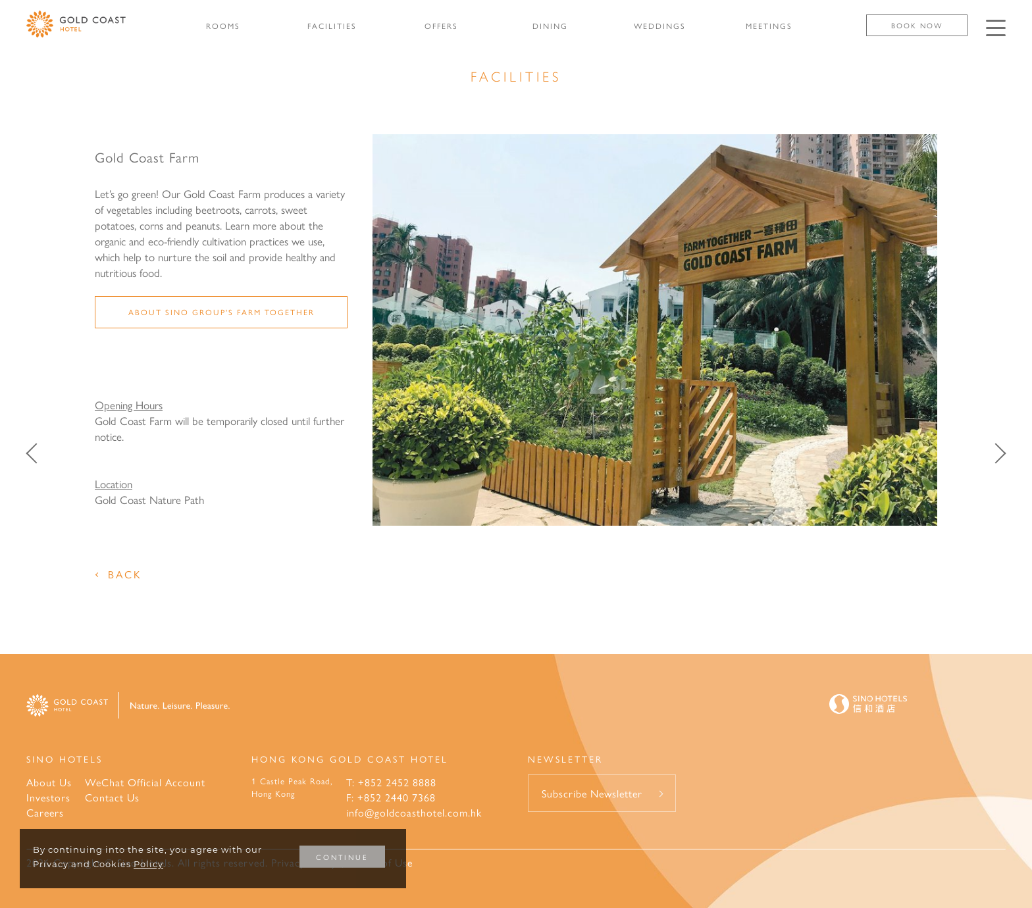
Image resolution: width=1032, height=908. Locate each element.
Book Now (916, 25)
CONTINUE (342, 857)
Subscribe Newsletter (592, 793)
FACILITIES (332, 26)
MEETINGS (769, 26)
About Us (49, 782)
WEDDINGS (660, 26)
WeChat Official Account (145, 782)
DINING (550, 26)
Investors (48, 797)
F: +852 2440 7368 (391, 797)
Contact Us (112, 797)
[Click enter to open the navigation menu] (996, 28)
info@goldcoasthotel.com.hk (414, 812)
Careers (45, 812)
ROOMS (223, 26)
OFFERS (441, 26)
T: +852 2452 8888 (391, 782)
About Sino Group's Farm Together (221, 312)
